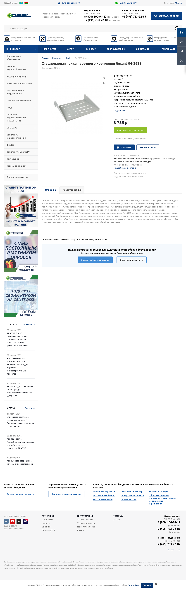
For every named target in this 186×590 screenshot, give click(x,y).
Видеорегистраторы (17, 76)
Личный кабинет (70, 3)
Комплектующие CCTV (18, 152)
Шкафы (10, 145)
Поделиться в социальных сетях (128, 177)
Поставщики (13, 159)
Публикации (169, 49)
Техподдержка (116, 49)
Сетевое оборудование (19, 100)
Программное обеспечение (14, 57)
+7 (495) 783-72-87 (96, 19)
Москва (178, 3)
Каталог (15, 49)
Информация (85, 516)
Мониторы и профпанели (19, 83)
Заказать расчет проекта (20, 494)
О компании (143, 49)
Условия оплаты (85, 519)
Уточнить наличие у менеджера (131, 138)
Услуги (71, 49)
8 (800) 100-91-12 (95, 16)
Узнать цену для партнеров (130, 130)
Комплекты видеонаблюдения (16, 136)
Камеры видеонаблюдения (16, 67)
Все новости (29, 324)
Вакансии (46, 527)
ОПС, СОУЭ (12, 128)
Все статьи (30, 408)
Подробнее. (133, 585)
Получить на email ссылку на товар (130, 173)
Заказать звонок (169, 16)
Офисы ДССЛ (48, 530)
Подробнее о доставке (125, 168)
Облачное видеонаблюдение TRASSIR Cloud (16, 117)
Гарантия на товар (86, 527)
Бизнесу (91, 49)
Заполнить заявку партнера (66, 494)
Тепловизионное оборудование (15, 92)
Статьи (116, 519)
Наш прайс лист (128, 3)
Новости (46, 523)
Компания (48, 516)
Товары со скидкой (16, 166)
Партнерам (49, 49)
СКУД (9, 107)
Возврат (81, 530)
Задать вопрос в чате (131, 260)
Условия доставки (86, 523)
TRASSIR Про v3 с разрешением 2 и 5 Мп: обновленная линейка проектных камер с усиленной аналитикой (18, 339)
